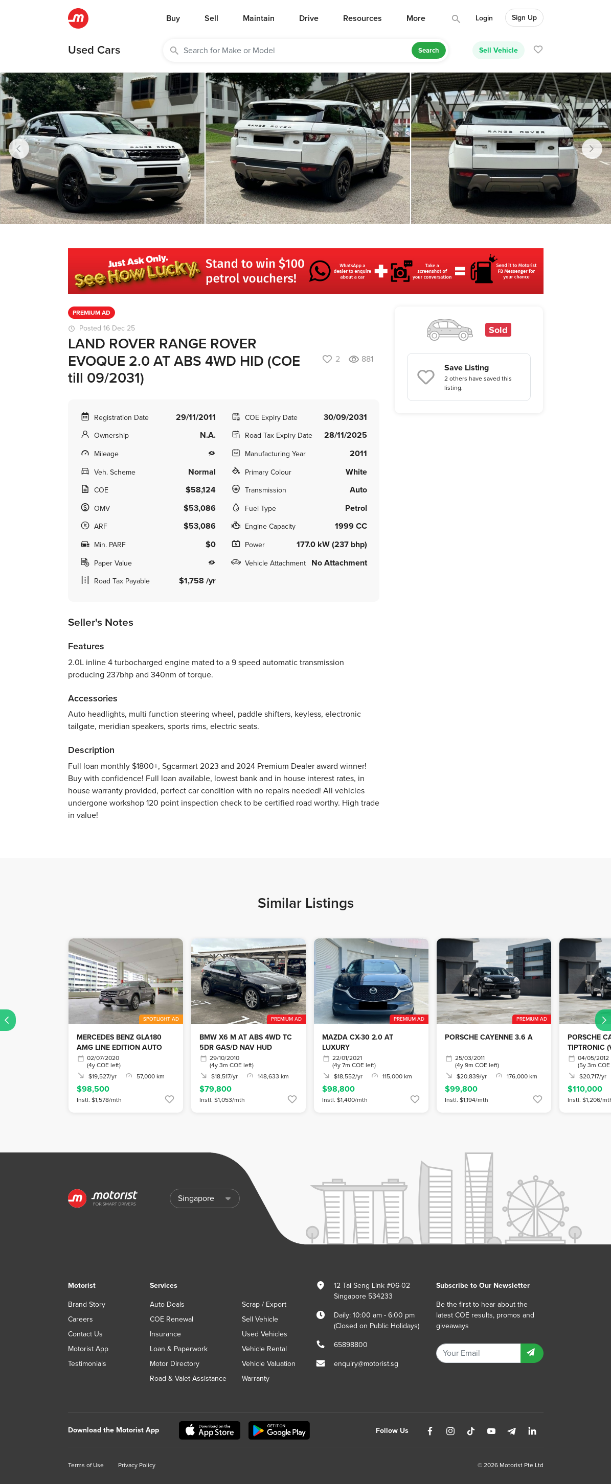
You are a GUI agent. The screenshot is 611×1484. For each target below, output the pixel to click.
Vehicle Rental (264, 1349)
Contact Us (85, 1334)
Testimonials (87, 1363)
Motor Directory (174, 1363)
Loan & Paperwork (179, 1349)
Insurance (165, 1334)
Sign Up (524, 17)
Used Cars (94, 50)
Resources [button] (362, 18)
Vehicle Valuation (269, 1363)
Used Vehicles (264, 1334)
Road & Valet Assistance (188, 1378)
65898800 (351, 1344)
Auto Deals (167, 1304)
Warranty (255, 1378)
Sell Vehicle (498, 50)
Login (484, 18)
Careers (80, 1319)
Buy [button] (173, 18)
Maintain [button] (259, 18)
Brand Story (86, 1304)
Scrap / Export (264, 1304)
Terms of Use (86, 1465)
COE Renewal (171, 1319)
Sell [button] (211, 18)
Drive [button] (309, 18)
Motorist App (88, 1349)
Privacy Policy (136, 1465)
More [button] (415, 18)
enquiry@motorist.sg (366, 1363)
